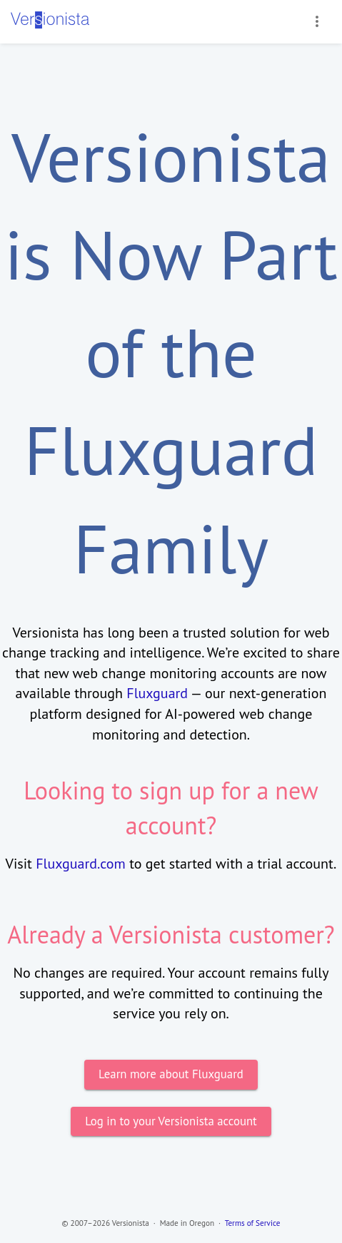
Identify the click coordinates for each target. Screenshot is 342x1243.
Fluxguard (157, 693)
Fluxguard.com (81, 863)
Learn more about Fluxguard (171, 1074)
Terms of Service (253, 1223)
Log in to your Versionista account (171, 1121)
